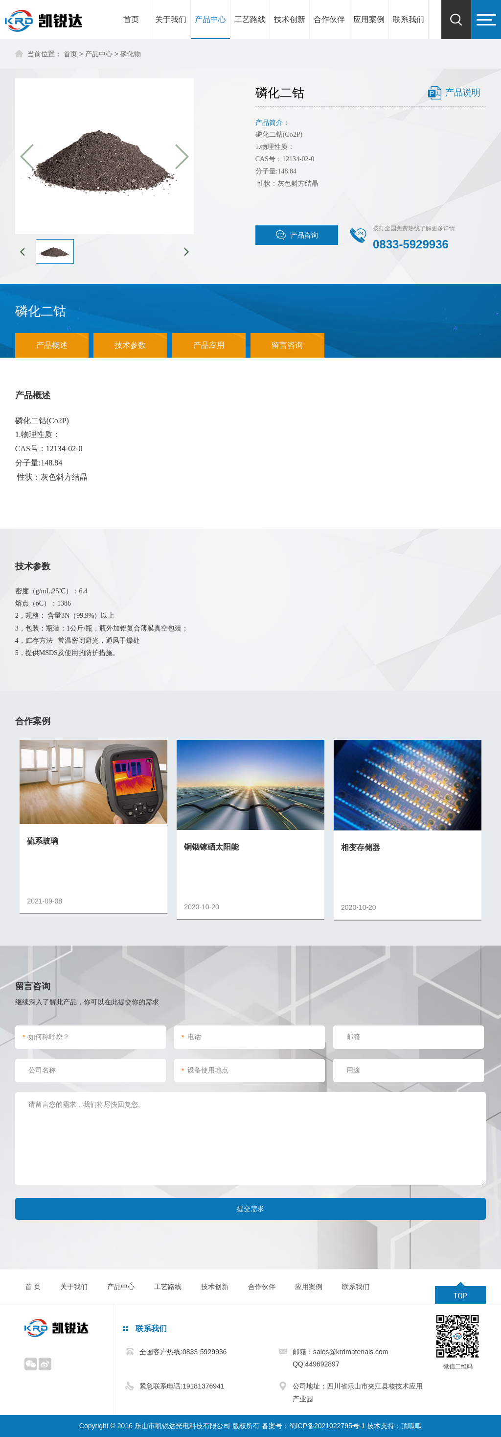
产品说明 (462, 92)
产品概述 (52, 345)
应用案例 (369, 19)
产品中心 (210, 19)
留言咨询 (287, 345)
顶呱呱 (411, 1426)
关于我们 (170, 19)
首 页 (33, 1287)
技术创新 (289, 19)
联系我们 (408, 19)
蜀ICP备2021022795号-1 (327, 1426)
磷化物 (130, 54)
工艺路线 (250, 19)
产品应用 (209, 345)
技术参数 (130, 345)
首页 (131, 19)
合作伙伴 (329, 19)
